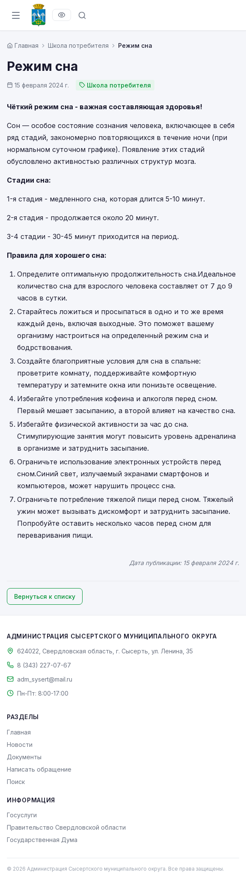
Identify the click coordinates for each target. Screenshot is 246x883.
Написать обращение (39, 769)
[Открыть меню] (16, 15)
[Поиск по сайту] (82, 15)
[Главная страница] (23, 45)
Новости (20, 744)
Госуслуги (22, 815)
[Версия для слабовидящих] (61, 15)
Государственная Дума (42, 839)
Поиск (16, 781)
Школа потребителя (78, 45)
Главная (19, 732)
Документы (24, 757)
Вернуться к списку (44, 596)
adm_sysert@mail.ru (44, 679)
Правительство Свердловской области (66, 827)
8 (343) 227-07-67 (44, 665)
